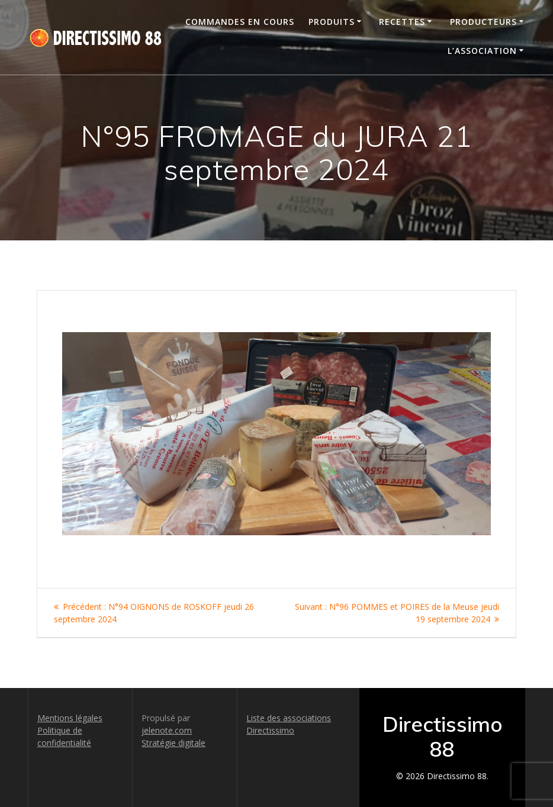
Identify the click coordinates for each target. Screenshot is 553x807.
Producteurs (483, 21)
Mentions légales (69, 718)
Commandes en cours (239, 21)
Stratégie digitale (173, 742)
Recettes (402, 21)
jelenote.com (167, 730)
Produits (331, 21)
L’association (482, 50)
